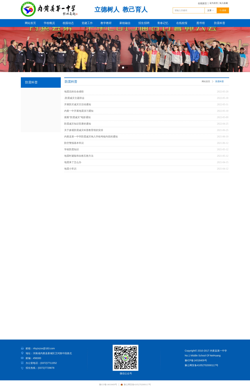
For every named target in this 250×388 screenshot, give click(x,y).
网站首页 (206, 81)
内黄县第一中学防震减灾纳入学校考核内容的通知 (91, 136)
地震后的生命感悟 (74, 91)
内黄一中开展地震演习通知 (78, 111)
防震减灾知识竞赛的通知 (77, 123)
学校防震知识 (71, 149)
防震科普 (219, 81)
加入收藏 (223, 3)
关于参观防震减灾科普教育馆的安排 (83, 130)
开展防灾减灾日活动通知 (77, 104)
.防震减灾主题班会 (74, 98)
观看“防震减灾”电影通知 (77, 117)
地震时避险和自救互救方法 (78, 156)
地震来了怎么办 (72, 162)
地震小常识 (70, 168)
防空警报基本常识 (74, 143)
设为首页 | (214, 3)
